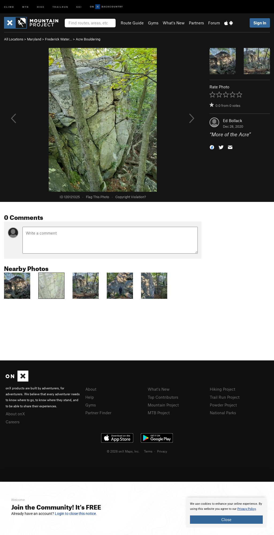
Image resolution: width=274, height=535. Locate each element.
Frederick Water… (58, 39)
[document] (226, 512)
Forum (214, 22)
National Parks (223, 412)
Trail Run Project (224, 397)
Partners (196, 22)
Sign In (259, 22)
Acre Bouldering (88, 39)
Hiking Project (222, 389)
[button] (212, 147)
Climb (9, 6)
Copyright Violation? (130, 197)
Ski (79, 6)
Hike (40, 6)
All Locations (13, 39)
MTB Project (159, 412)
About (90, 389)
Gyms (153, 22)
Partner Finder (98, 412)
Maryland (34, 39)
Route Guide (132, 22)
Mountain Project (163, 404)
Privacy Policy (246, 509)
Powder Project (223, 404)
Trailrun (60, 6)
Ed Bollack (232, 120)
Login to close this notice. (76, 513)
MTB (25, 6)
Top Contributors (163, 397)
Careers (13, 421)
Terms (148, 451)
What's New (174, 22)
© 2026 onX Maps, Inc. (123, 451)
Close (226, 519)
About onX (15, 413)
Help (89, 397)
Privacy (162, 451)
